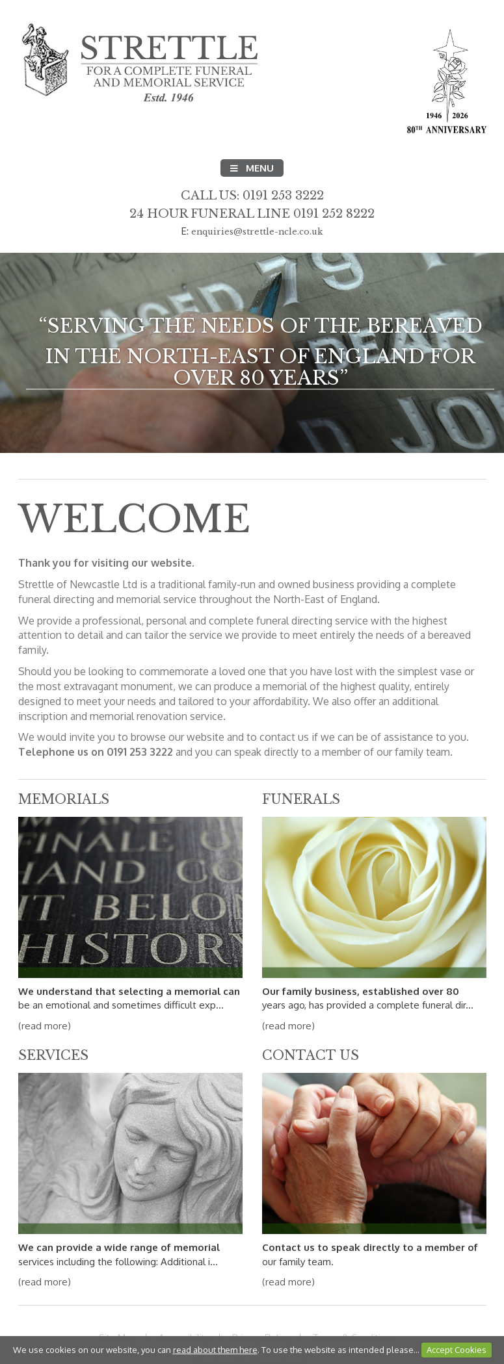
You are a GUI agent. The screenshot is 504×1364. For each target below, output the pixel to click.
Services (53, 1055)
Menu (252, 168)
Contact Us (310, 1055)
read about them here (215, 1350)
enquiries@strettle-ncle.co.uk (257, 232)
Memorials (63, 799)
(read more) (44, 1026)
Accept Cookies (456, 1350)
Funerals (301, 799)
